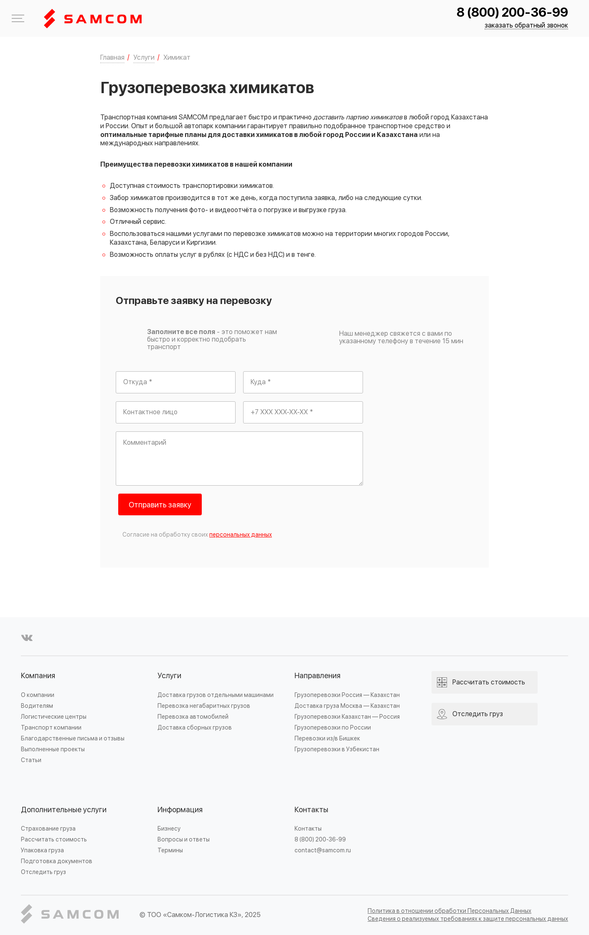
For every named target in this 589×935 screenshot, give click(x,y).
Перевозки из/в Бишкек (327, 738)
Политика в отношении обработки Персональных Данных (449, 911)
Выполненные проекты (53, 749)
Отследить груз (43, 872)
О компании (37, 695)
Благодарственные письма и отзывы (72, 738)
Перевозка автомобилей (192, 716)
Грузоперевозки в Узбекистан (336, 749)
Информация (180, 810)
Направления (317, 676)
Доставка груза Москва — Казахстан (347, 706)
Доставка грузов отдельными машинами (215, 695)
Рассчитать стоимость (54, 839)
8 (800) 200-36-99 (512, 12)
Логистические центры (53, 716)
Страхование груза (48, 828)
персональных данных (240, 534)
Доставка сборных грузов (194, 727)
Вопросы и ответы (183, 839)
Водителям (37, 706)
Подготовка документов (56, 861)
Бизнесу (168, 828)
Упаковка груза (42, 850)
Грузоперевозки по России (332, 727)
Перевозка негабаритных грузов (203, 706)
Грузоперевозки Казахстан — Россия (347, 716)
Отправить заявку (160, 505)
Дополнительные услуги (64, 810)
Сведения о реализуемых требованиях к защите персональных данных (468, 919)
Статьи (31, 760)
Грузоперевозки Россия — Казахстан (347, 695)
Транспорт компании (51, 727)
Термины (170, 850)
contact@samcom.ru (322, 850)
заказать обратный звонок (526, 25)
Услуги (169, 676)
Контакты (311, 810)
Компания (38, 676)
